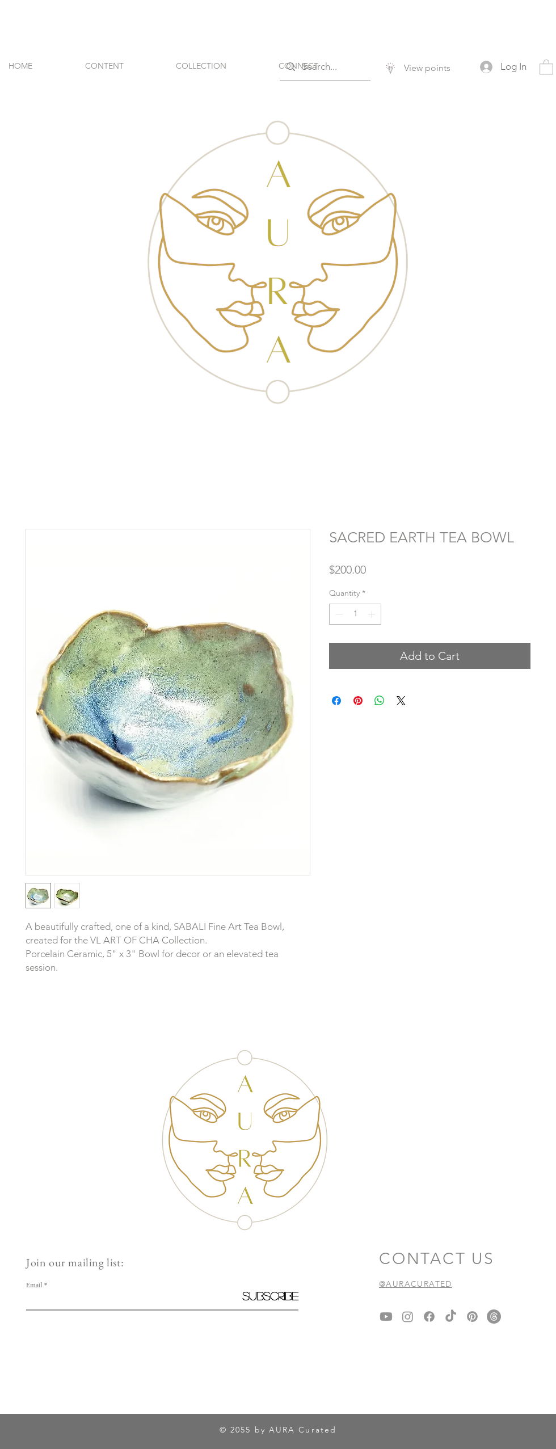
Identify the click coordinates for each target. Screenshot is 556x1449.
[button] (546, 66)
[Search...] (324, 67)
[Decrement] (338, 614)
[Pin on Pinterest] (358, 700)
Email (34, 1285)
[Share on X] (401, 700)
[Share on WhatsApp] (379, 700)
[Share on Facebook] (336, 700)
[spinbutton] (355, 614)
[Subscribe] (269, 1295)
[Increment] (372, 614)
